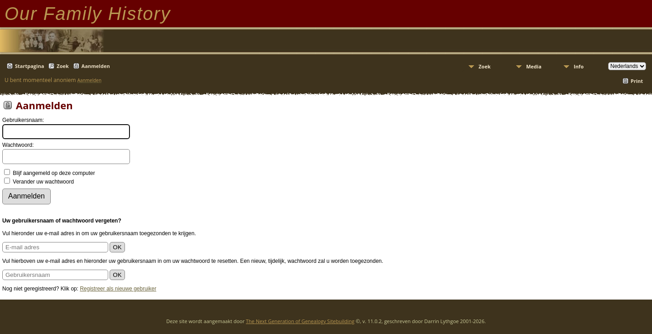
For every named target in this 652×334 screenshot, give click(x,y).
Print (637, 80)
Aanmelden (96, 66)
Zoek (63, 66)
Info (579, 66)
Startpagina (29, 66)
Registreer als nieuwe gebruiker (118, 289)
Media (534, 66)
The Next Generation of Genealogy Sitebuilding (300, 321)
